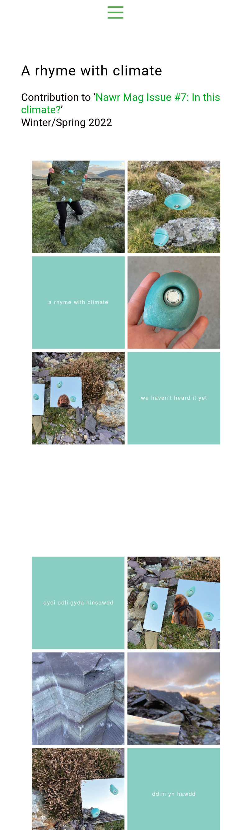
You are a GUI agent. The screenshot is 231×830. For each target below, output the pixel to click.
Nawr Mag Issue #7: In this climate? (120, 103)
